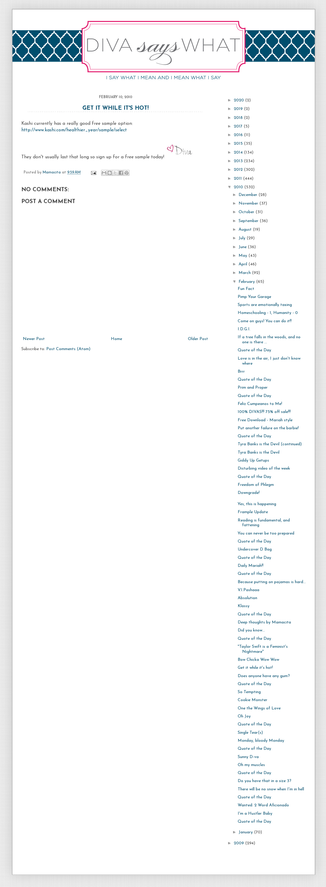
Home (116, 339)
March (245, 273)
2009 (239, 843)
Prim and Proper (253, 387)
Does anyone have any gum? (264, 676)
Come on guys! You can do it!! (265, 321)
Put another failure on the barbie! (268, 428)
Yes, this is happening (257, 504)
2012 (239, 169)
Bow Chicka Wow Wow (258, 660)
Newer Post (34, 339)
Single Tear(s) (250, 732)
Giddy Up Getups (253, 460)
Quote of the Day (254, 350)
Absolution (247, 598)
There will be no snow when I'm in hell (271, 789)
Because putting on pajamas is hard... (272, 582)
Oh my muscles (251, 765)
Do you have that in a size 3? (264, 781)
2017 (239, 126)
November (249, 203)
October (247, 212)
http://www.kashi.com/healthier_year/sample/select (74, 130)
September (249, 221)
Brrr (241, 371)
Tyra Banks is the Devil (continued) (270, 444)
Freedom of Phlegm (256, 485)
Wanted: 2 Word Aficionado (263, 805)
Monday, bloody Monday (261, 740)
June (243, 247)
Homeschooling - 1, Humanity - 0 (268, 313)
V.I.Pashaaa (248, 590)
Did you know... (251, 630)
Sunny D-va (248, 757)
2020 (239, 100)
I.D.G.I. (244, 329)
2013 (239, 161)
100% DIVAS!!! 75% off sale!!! (264, 412)
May (243, 255)
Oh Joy (244, 716)
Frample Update (253, 512)
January (246, 832)
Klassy (244, 606)
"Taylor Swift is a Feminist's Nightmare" (263, 649)
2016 (239, 135)
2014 (239, 152)
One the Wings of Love (259, 708)
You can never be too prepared (266, 533)
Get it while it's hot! (115, 108)
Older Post (198, 339)
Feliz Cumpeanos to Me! (260, 404)
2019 (239, 109)
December (248, 195)
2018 (239, 118)
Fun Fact (246, 289)
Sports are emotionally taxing (265, 305)
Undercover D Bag (255, 549)
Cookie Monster (252, 700)
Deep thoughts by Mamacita (264, 622)
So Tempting (249, 692)
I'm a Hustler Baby (255, 813)
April (243, 264)
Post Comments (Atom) (68, 349)
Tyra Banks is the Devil (258, 452)
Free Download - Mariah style (265, 420)
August (246, 229)
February (247, 282)
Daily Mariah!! (250, 566)
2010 (239, 187)
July (243, 238)
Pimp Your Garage (254, 297)
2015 (239, 143)
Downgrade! (249, 493)
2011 (238, 178)
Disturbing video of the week (264, 468)
